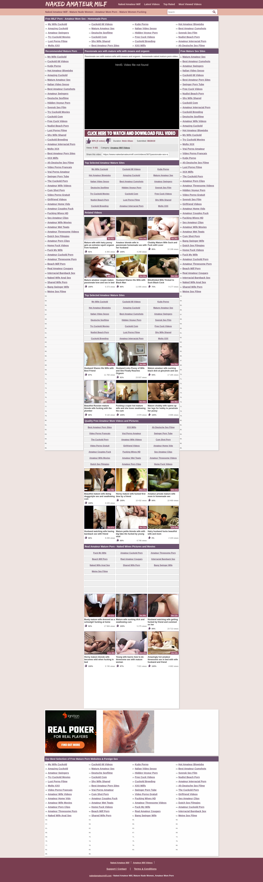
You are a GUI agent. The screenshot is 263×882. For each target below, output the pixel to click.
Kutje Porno (141, 24)
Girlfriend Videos (57, 199)
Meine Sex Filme (56, 291)
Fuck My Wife (55, 250)
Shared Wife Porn (57, 282)
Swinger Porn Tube (58, 176)
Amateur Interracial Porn (192, 41)
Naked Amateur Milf (129, 4)
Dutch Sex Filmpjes (58, 236)
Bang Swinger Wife (58, 287)
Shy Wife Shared (100, 41)
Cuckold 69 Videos (102, 24)
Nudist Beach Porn (189, 37)
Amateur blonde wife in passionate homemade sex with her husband (131, 285)
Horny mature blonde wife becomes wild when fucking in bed (99, 699)
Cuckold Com (99, 37)
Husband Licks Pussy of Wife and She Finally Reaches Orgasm (130, 410)
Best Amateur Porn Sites (105, 45)
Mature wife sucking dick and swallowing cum (130, 660)
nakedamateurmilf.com (100, 875)
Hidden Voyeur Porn (146, 32)
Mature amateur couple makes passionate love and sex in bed (99, 321)
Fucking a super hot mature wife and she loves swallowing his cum (130, 448)
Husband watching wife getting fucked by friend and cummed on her (163, 662)
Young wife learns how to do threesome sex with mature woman (130, 699)
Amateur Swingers (58, 32)
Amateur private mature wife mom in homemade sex (161, 535)
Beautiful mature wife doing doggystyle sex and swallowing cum (99, 536)
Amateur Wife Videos (59, 185)
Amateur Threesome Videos (63, 231)
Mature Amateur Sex (102, 28)
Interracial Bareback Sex (61, 273)
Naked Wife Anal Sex (59, 277)
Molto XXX (54, 45)
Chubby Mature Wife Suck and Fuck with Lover (162, 283)
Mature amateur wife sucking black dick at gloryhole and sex (163, 409)
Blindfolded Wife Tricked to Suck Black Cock (161, 321)
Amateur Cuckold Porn (60, 254)
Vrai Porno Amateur (58, 171)
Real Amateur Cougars (60, 268)
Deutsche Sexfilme (102, 32)
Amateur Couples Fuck (60, 208)
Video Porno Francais (59, 167)
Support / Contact (116, 869)
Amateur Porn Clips (58, 241)
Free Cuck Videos (145, 37)
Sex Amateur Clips (57, 217)
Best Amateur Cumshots (192, 28)
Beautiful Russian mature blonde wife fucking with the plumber (98, 448)
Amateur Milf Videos (120, 148)
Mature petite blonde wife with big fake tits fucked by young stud (130, 574)
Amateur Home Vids (58, 204)
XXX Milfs (140, 45)
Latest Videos (152, 4)
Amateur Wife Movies (59, 222)
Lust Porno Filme (57, 41)
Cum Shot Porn (56, 190)
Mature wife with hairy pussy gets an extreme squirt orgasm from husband (99, 285)
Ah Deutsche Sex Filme (191, 45)
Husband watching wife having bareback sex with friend (99, 572)
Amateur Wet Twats (58, 227)
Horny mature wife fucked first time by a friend (130, 535)
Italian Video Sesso (146, 28)
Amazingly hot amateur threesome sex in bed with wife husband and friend (163, 699)
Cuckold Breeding (145, 41)
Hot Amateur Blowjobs (191, 24)
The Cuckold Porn (57, 181)
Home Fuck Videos (58, 245)
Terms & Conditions (145, 869)
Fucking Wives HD (57, 213)
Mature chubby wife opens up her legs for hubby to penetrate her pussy (163, 448)
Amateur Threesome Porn (62, 259)
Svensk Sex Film (187, 32)
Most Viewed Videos (190, 4)
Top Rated (169, 4)
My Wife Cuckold (57, 24)
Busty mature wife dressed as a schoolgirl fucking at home (99, 660)
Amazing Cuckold (58, 28)
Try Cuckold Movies (59, 37)
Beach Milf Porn (56, 264)
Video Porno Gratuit (58, 194)
